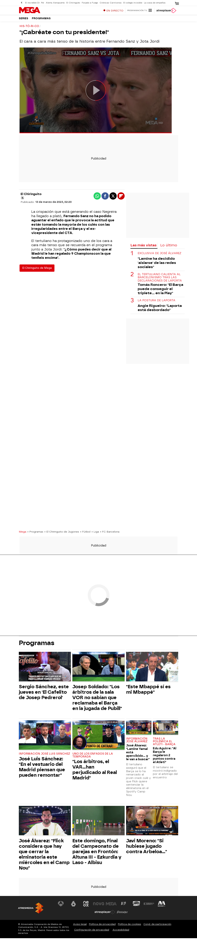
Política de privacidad (102, 926)
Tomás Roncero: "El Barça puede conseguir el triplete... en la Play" (160, 290)
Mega (22, 533)
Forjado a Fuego (90, 3)
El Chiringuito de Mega (37, 269)
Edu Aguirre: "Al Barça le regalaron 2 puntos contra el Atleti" (164, 756)
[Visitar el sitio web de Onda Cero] (136, 905)
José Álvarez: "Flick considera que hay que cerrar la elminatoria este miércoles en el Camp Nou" (44, 856)
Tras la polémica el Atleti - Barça (164, 743)
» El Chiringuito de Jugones (61, 533)
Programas (41, 19)
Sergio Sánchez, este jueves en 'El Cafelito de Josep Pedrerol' (44, 694)
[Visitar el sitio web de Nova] (98, 905)
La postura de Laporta (156, 302)
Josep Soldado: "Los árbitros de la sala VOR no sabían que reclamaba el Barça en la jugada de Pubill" (97, 699)
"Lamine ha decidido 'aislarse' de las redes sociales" (157, 264)
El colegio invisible (132, 3)
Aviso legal (80, 926)
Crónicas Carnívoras (111, 3)
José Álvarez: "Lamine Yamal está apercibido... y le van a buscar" (138, 754)
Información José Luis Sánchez (44, 755)
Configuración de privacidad (91, 931)
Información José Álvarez (136, 742)
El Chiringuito (73, 3)
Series (23, 19)
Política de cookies (129, 926)
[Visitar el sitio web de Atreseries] (123, 905)
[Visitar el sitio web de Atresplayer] (105, 914)
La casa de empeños (155, 3)
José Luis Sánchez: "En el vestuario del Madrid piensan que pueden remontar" (42, 768)
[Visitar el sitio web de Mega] (111, 905)
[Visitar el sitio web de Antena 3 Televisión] (60, 905)
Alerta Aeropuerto (55, 3)
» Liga (95, 533)
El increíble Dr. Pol (34, 3)
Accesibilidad (121, 931)
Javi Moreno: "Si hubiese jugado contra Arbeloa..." (146, 848)
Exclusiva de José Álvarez (159, 255)
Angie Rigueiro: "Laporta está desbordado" (160, 309)
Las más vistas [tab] (143, 247)
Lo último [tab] (168, 247)
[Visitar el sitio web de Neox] (86, 905)
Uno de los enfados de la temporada (92, 757)
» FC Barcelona (109, 533)
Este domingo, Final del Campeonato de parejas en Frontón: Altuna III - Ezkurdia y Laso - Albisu (96, 853)
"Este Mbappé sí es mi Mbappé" (148, 691)
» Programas (35, 533)
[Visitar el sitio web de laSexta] (73, 905)
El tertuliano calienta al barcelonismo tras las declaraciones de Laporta (160, 279)
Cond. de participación (157, 926)
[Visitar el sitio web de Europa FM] (148, 905)
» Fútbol (85, 533)
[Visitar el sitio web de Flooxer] (122, 914)
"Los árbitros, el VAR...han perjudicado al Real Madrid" (94, 771)
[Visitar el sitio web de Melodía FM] (161, 905)
